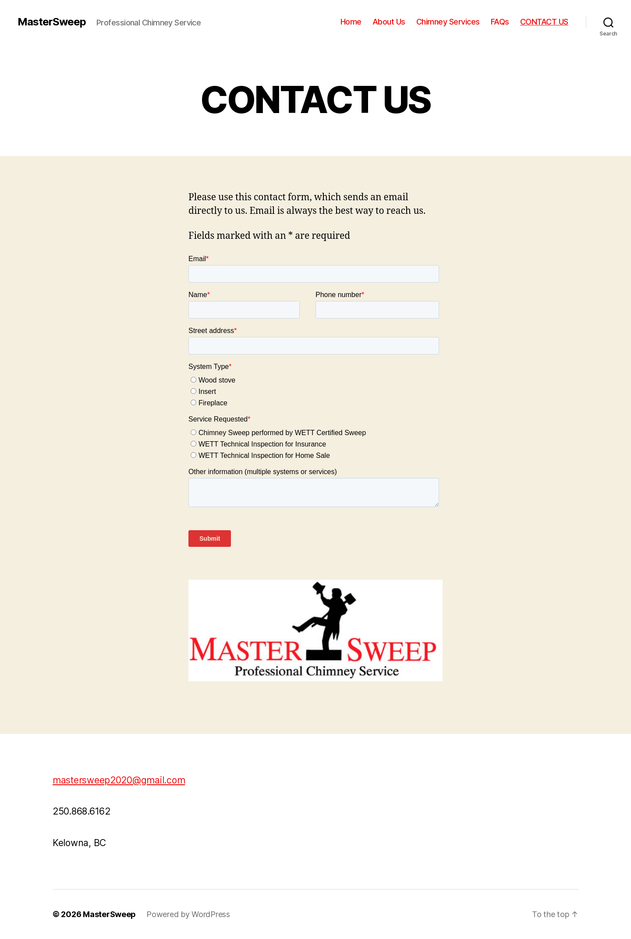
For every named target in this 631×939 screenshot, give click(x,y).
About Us (388, 21)
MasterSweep (52, 22)
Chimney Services (448, 21)
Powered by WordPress (188, 914)
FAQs (500, 21)
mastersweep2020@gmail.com (119, 780)
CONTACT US (544, 21)
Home (351, 21)
